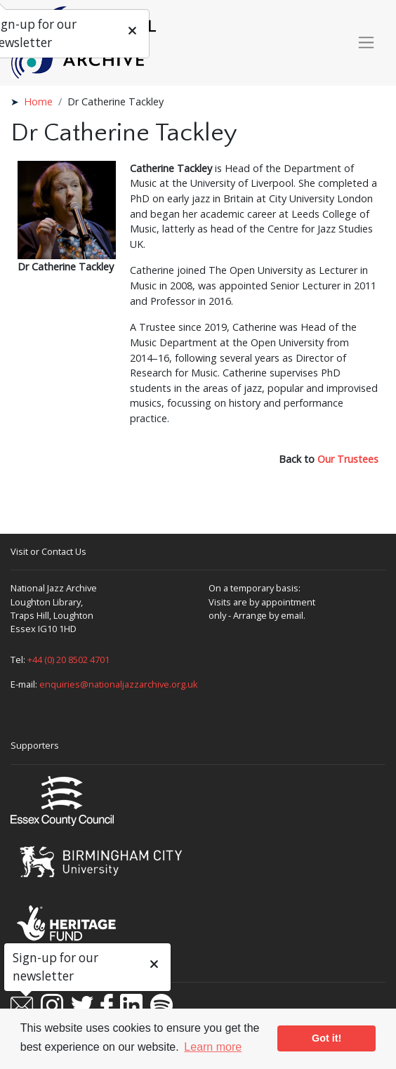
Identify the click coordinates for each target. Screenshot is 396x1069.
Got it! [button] (326, 1038)
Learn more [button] (213, 1047)
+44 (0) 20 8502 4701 (68, 659)
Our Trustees (347, 459)
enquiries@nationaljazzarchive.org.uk (118, 684)
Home (38, 101)
